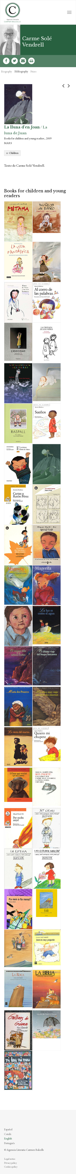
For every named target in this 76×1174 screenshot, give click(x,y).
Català (7, 1134)
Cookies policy (10, 1166)
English (8, 1138)
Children (13, 153)
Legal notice (9, 1158)
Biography (6, 71)
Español (8, 1129)
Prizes (33, 71)
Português (9, 1143)
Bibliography (21, 71)
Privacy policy (10, 1162)
